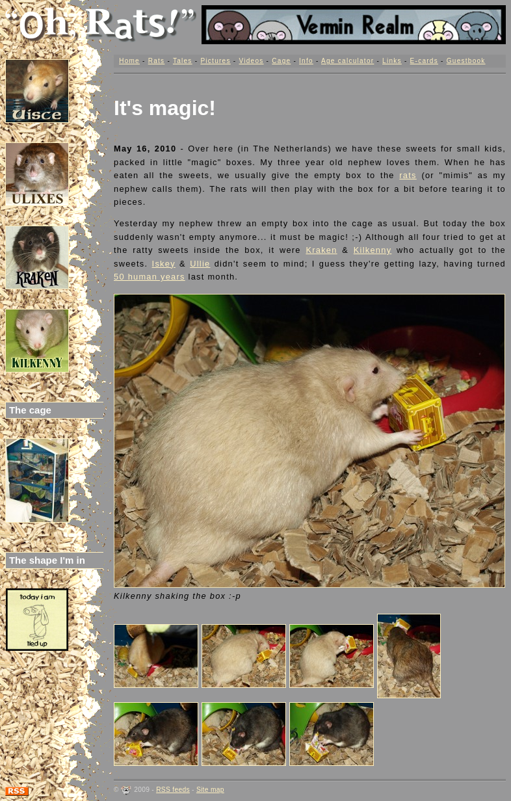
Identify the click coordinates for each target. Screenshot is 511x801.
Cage (281, 60)
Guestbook (466, 60)
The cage (30, 409)
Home (129, 60)
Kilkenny (373, 250)
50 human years (149, 277)
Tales (182, 60)
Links (392, 60)
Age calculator (347, 60)
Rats (156, 60)
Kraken (321, 250)
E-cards (424, 60)
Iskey (164, 264)
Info (306, 60)
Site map (210, 789)
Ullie (200, 264)
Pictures (215, 60)
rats (407, 175)
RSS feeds (173, 789)
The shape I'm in (47, 560)
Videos (251, 60)
